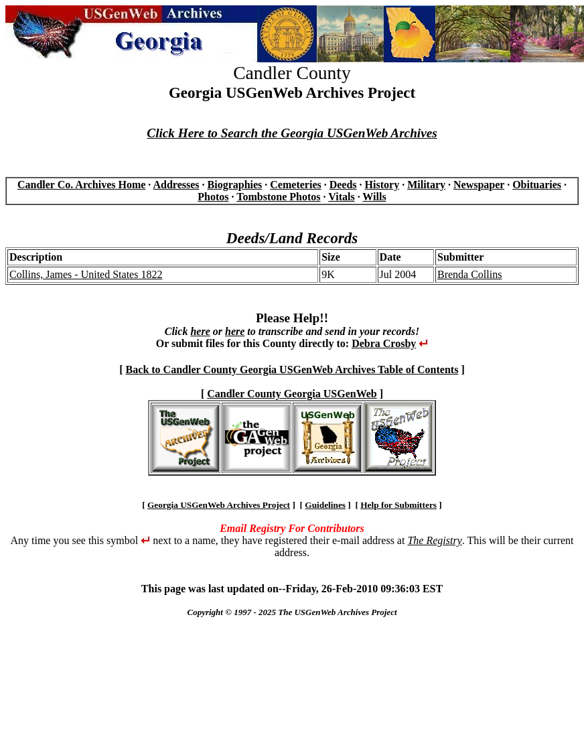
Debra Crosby (384, 343)
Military (426, 184)
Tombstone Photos (278, 196)
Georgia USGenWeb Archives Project (218, 505)
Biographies (235, 184)
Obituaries (536, 184)
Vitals (341, 196)
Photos (213, 196)
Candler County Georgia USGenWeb (292, 393)
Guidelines (325, 505)
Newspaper (478, 184)
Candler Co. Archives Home (81, 184)
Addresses (176, 184)
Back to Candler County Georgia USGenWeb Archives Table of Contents (292, 369)
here (200, 331)
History (382, 184)
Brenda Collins (469, 274)
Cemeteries (295, 184)
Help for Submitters (398, 505)
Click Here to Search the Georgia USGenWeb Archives (292, 133)
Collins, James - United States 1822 (85, 274)
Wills (374, 196)
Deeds (343, 184)
